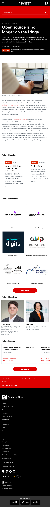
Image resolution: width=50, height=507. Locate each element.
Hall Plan (4, 434)
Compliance (5, 451)
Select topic (8, 12)
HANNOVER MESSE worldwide (10, 463)
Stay (3, 431)
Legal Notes (5, 445)
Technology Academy (8, 466)
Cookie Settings (6, 458)
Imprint (4, 439)
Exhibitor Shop (6, 424)
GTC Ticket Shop (6, 448)
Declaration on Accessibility (9, 455)
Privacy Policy (5, 442)
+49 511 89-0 (10, 485)
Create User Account (7, 416)
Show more (25, 290)
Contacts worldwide (7, 406)
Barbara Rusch (16, 46)
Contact (4, 403)
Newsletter (5, 413)
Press (3, 410)
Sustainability (5, 419)
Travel (3, 427)
